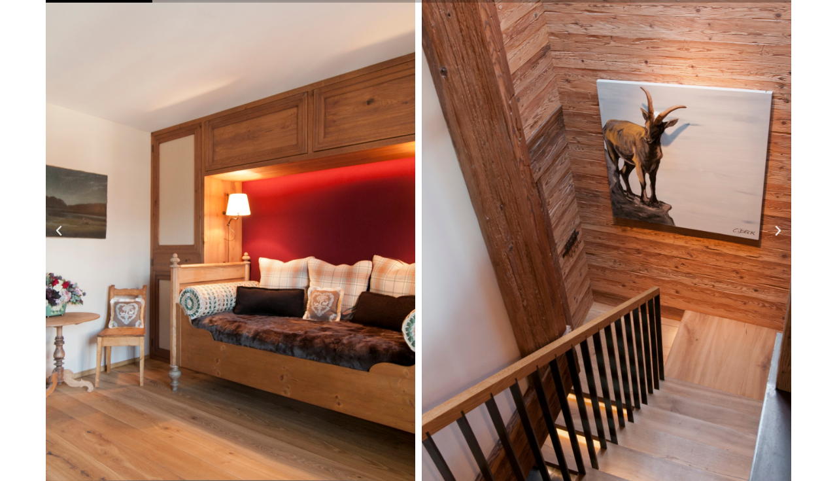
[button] (58, 231)
